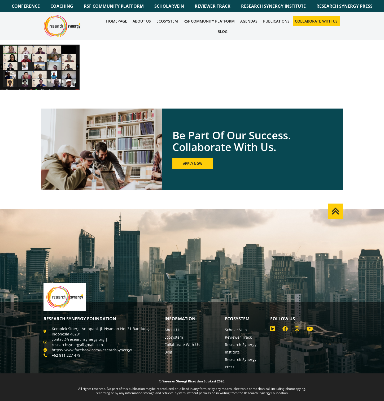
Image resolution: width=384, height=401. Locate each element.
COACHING (61, 6)
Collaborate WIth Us (316, 21)
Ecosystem (167, 21)
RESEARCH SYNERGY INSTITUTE (273, 6)
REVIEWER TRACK (212, 6)
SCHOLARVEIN (169, 6)
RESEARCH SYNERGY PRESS (344, 6)
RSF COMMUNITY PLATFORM (114, 6)
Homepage (116, 21)
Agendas (249, 21)
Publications (276, 21)
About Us (142, 21)
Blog (222, 31)
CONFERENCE (26, 6)
